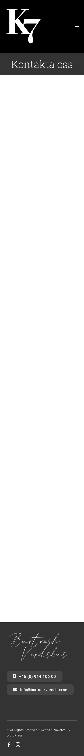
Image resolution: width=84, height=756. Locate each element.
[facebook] (9, 745)
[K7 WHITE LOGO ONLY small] (22, 11)
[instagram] (18, 745)
